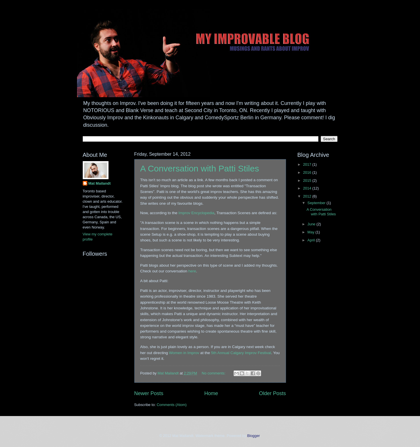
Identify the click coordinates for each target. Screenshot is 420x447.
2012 (307, 196)
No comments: (214, 373)
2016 (307, 172)
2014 (307, 188)
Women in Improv (184, 353)
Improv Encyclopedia (196, 213)
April (311, 240)
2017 (307, 164)
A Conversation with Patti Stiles (199, 168)
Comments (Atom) (171, 405)
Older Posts (272, 393)
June (312, 224)
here (192, 271)
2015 (307, 180)
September (317, 203)
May (311, 232)
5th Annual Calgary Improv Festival (241, 353)
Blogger (253, 436)
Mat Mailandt (99, 183)
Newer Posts (148, 393)
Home (211, 393)
